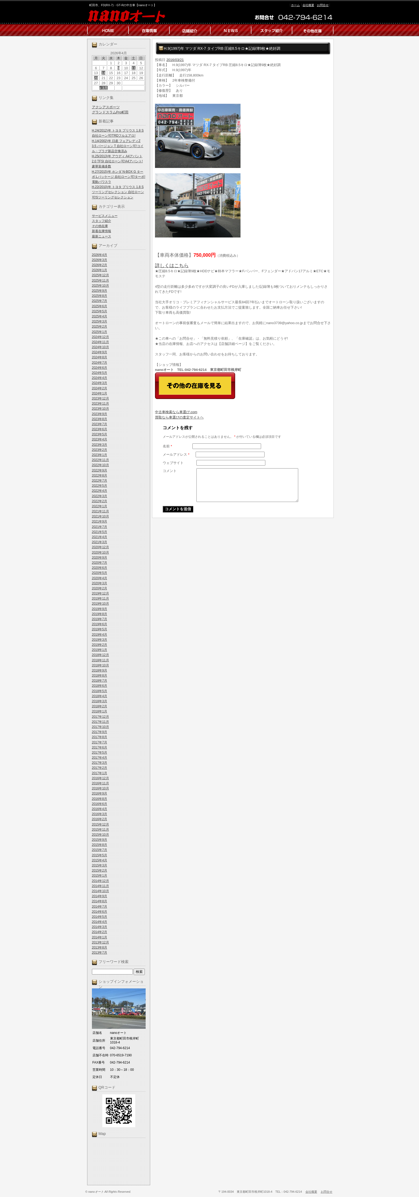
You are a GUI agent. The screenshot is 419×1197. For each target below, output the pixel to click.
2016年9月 (99, 793)
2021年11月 (100, 511)
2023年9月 (99, 414)
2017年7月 (99, 742)
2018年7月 (99, 680)
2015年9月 (99, 840)
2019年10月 (100, 603)
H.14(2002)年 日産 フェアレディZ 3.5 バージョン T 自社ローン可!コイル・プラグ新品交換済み (117, 146)
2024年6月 (99, 368)
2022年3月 (99, 496)
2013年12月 (100, 942)
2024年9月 (99, 352)
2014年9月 (99, 896)
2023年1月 (99, 455)
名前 (167, 446)
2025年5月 (99, 311)
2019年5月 (99, 629)
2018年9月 (99, 670)
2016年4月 (99, 809)
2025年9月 (99, 291)
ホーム (295, 5)
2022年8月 (99, 475)
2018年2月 (99, 706)
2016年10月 (100, 788)
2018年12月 (100, 655)
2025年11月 (100, 280)
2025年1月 (99, 332)
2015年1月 (99, 875)
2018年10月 (100, 665)
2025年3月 (99, 321)
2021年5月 (99, 532)
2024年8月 (99, 357)
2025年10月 (100, 285)
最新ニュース (101, 236)
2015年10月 (100, 835)
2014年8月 (99, 901)
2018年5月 (99, 691)
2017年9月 (99, 732)
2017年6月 (99, 747)
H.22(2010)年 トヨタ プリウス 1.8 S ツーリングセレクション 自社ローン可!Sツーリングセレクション (118, 192)
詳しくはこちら (172, 265)
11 (133, 68)
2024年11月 (100, 342)
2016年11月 (100, 783)
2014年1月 (99, 937)
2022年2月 (99, 501)
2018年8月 (99, 675)
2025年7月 (99, 301)
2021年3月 (99, 542)
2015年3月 (99, 865)
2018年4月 (99, 696)
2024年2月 (99, 388)
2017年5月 (99, 752)
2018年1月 (99, 711)
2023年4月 (99, 439)
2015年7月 (99, 850)
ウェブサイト (173, 463)
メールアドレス (176, 454)
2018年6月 (99, 686)
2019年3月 (99, 640)
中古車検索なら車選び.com (176, 412)
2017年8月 (99, 737)
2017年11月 (100, 722)
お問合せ (323, 5)
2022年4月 (99, 491)
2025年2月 (99, 326)
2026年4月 (99, 255)
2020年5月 (99, 573)
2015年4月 (99, 860)
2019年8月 (99, 614)
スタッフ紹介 (101, 221)
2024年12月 (100, 337)
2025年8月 (99, 296)
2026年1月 (99, 270)
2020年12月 (100, 547)
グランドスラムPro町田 (110, 112)
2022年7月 (99, 480)
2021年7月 (99, 527)
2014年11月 (100, 886)
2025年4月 (99, 316)
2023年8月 (99, 419)
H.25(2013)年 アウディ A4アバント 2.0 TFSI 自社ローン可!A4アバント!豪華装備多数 (117, 161)
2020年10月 (100, 552)
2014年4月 (99, 922)
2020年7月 (99, 563)
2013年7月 (99, 952)
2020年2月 (99, 588)
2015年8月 (99, 845)
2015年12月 (100, 824)
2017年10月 (100, 727)
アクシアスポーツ (106, 107)
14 (103, 73)
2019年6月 (99, 624)
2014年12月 (100, 881)
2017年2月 (99, 768)
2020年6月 (99, 568)
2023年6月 (99, 429)
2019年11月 (100, 598)
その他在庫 (100, 226)
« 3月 (103, 88)
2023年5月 (99, 434)
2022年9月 (99, 470)
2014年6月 (99, 912)
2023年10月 (100, 408)
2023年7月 (99, 424)
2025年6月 (99, 306)
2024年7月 (99, 363)
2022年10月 (100, 465)
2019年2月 (99, 645)
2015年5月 (99, 855)
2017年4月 (99, 757)
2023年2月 (99, 450)
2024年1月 (99, 393)
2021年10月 (100, 516)
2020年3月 (99, 583)
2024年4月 (99, 378)
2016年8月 (99, 799)
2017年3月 (99, 763)
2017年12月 (100, 717)
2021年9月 (99, 521)
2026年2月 (99, 265)
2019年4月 (99, 634)
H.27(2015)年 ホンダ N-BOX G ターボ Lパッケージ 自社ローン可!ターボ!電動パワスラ (118, 177)
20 (96, 78)
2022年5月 (99, 486)
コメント (170, 471)
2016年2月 (99, 819)
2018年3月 (99, 701)
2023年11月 (100, 403)
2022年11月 (100, 460)
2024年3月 (99, 383)
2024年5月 (99, 373)
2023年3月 (99, 445)
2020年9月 (99, 557)
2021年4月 (99, 537)
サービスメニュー (105, 216)
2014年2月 (99, 932)
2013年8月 (99, 947)
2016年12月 (100, 778)
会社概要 (308, 5)
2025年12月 (100, 275)
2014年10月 (100, 891)
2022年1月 (99, 506)
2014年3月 (99, 927)
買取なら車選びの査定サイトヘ (179, 417)
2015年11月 (100, 829)
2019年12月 (100, 593)
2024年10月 (100, 347)
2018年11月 (100, 660)
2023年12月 (100, 398)
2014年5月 (99, 917)
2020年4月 (99, 578)
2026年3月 (99, 260)
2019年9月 (99, 609)
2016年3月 (99, 814)
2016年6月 (99, 804)
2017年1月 (99, 773)
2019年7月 (99, 619)
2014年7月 (99, 906)
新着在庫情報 (101, 231)
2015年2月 (99, 870)
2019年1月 (99, 650)
